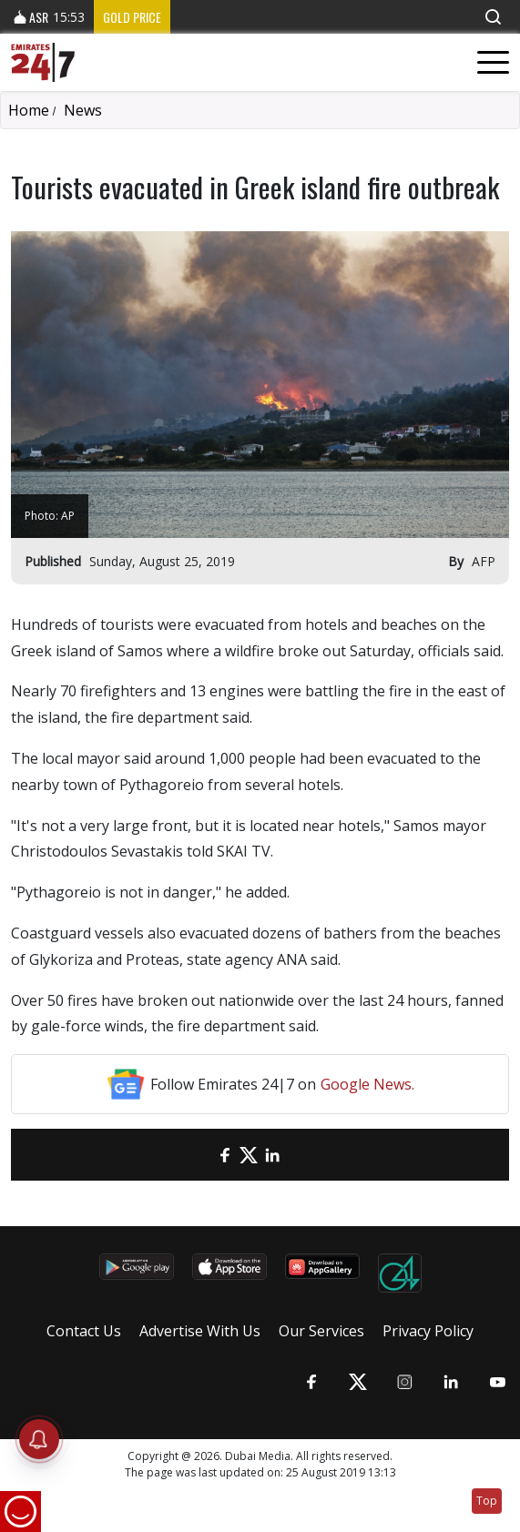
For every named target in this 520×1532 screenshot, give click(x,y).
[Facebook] (225, 1155)
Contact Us (83, 1331)
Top (486, 1500)
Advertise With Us (199, 1331)
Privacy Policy (428, 1331)
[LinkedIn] (272, 1155)
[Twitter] (248, 1155)
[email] (201, 1155)
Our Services (321, 1331)
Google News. (367, 1084)
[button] (492, 17)
